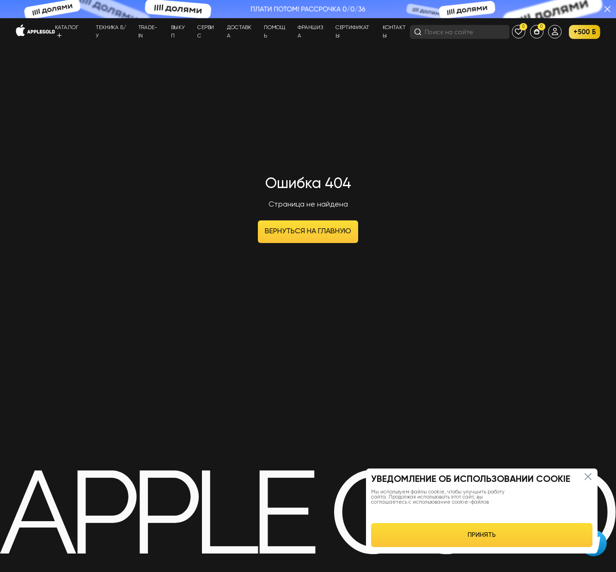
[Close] (587, 476)
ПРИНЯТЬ (482, 535)
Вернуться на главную (308, 231)
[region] (482, 511)
